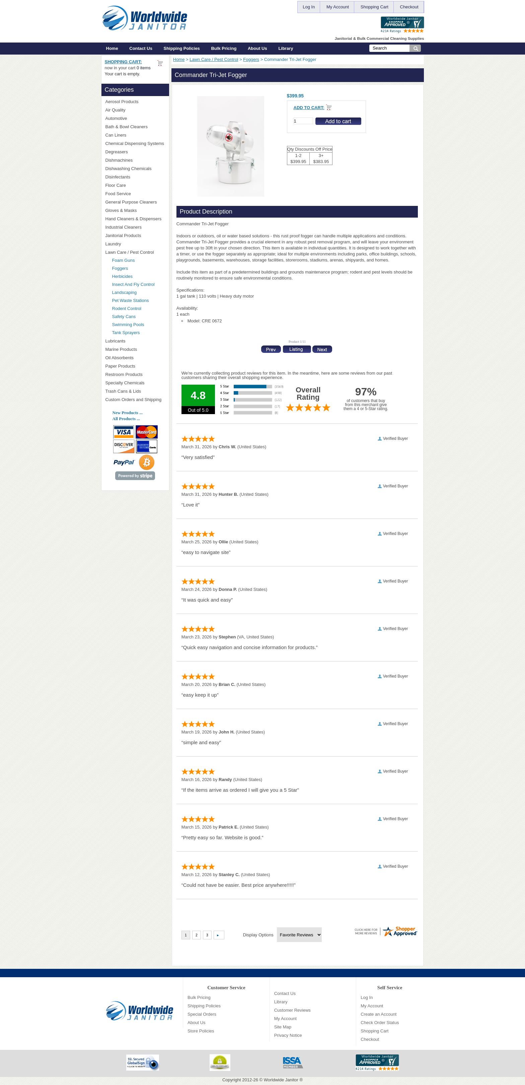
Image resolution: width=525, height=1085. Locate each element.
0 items (144, 67)
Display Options (258, 934)
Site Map (282, 1026)
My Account (337, 6)
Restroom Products (135, 374)
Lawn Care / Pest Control (214, 59)
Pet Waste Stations (138, 300)
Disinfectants (135, 176)
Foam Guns (123, 260)
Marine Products (121, 349)
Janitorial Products (135, 235)
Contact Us (140, 48)
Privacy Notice (288, 1035)
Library (285, 48)
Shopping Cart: (123, 61)
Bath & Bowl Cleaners (126, 126)
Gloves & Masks (135, 210)
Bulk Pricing (223, 48)
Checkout (409, 6)
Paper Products (135, 366)
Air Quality (135, 109)
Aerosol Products (135, 101)
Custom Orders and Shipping (135, 399)
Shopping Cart (374, 6)
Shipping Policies (182, 48)
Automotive (116, 118)
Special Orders (202, 1014)
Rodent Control (126, 308)
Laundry (135, 243)
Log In (309, 6)
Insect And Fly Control (133, 284)
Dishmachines (135, 160)
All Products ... (126, 418)
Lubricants (115, 340)
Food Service (118, 193)
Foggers (251, 59)
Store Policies (201, 1030)
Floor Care (135, 185)
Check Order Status (380, 1022)
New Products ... (127, 412)
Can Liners (135, 135)
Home (112, 48)
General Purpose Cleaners (131, 202)
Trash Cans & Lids (135, 391)
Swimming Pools (128, 324)
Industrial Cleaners (123, 227)
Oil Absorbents (135, 357)
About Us (257, 48)
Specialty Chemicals (135, 382)
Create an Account (378, 1014)
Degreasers (116, 151)
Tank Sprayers (126, 332)
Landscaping (124, 292)
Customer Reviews (292, 1010)
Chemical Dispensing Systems (135, 143)
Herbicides (122, 276)
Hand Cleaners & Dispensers (135, 219)
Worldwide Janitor (281, 1079)
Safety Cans (124, 316)
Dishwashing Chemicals (135, 168)
